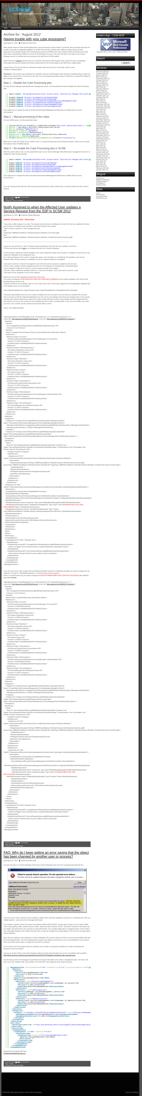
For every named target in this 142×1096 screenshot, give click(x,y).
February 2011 (101, 168)
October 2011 (101, 156)
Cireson (19, 61)
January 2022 (101, 83)
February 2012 (101, 151)
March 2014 (100, 114)
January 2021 (101, 85)
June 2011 (99, 161)
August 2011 (100, 159)
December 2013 (101, 120)
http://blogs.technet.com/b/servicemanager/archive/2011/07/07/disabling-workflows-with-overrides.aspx (39, 955)
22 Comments (24, 197)
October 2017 (101, 92)
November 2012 (101, 135)
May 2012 (99, 145)
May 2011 (99, 163)
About (5, 28)
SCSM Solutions (102, 181)
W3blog (135, 1092)
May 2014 (99, 111)
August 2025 (100, 75)
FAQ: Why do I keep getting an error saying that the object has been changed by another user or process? (46, 854)
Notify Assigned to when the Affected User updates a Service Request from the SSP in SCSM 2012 (42, 209)
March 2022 (100, 82)
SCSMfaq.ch (100, 183)
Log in (98, 193)
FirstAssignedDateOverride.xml (14, 1053)
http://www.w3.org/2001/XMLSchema (25, 319)
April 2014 (99, 113)
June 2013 (99, 127)
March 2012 (100, 149)
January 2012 (101, 152)
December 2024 (101, 78)
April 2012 (99, 147)
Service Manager (17, 200)
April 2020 (99, 87)
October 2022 (101, 80)
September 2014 (102, 108)
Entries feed (100, 194)
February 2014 (101, 116)
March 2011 (100, 166)
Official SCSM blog (102, 180)
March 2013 (100, 130)
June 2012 (99, 144)
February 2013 (101, 132)
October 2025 (101, 73)
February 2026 (101, 71)
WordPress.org (101, 198)
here (24, 248)
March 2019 (100, 90)
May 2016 (99, 99)
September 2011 (102, 158)
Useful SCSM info (16, 28)
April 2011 (99, 164)
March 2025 (100, 77)
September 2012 (102, 139)
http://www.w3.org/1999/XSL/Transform (60, 319)
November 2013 (101, 121)
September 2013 (102, 125)
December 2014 (101, 104)
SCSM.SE (20, 9)
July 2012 (99, 142)
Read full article (10, 197)
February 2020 (101, 89)
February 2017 (101, 96)
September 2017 (102, 94)
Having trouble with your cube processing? (35, 39)
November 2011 (101, 154)
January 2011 (101, 170)
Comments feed (101, 196)
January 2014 (101, 118)
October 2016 (101, 97)
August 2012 (100, 140)
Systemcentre (101, 185)
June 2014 (99, 109)
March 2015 (100, 102)
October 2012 (101, 137)
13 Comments (24, 1062)
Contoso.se (100, 178)
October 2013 (101, 123)
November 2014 (101, 106)
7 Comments (24, 842)
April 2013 (99, 128)
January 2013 (101, 133)
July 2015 (99, 101)
